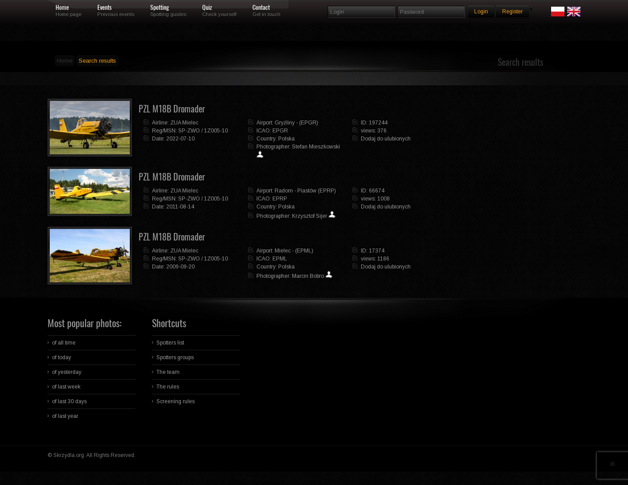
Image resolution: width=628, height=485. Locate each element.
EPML (279, 259)
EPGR (280, 131)
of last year (65, 416)
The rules (167, 387)
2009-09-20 (180, 267)
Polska (286, 139)
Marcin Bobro (308, 276)
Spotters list (170, 343)
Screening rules (175, 401)
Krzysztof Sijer (309, 216)
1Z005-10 (216, 131)
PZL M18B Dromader (172, 109)
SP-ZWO (189, 131)
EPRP (279, 199)
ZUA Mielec (184, 123)
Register (512, 11)
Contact (261, 8)
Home (62, 8)
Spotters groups (175, 357)
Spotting (159, 8)
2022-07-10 (180, 139)
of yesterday (66, 372)
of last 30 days (69, 401)
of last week (66, 387)
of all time (64, 343)
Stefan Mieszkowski (316, 147)
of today (61, 357)
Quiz (207, 8)
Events (104, 8)
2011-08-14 (180, 207)
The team (168, 372)
